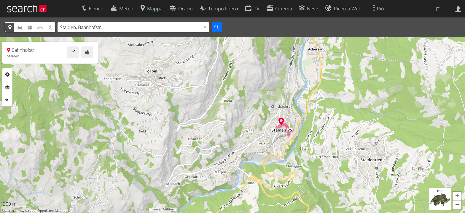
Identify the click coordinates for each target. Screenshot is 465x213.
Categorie (7, 74)
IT (437, 9)
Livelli (7, 87)
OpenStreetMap (49, 211)
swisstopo (28, 211)
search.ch (11, 211)
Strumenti (7, 100)
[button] (457, 196)
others (68, 211)
